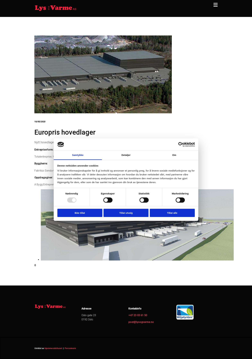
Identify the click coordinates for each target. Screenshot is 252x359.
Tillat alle (172, 212)
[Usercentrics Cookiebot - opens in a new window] (181, 144)
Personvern (70, 348)
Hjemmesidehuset (53, 348)
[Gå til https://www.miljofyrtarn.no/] (185, 319)
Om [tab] (174, 155)
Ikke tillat (80, 212)
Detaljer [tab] (126, 155)
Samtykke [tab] (78, 155)
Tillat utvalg (126, 212)
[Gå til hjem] (55, 10)
